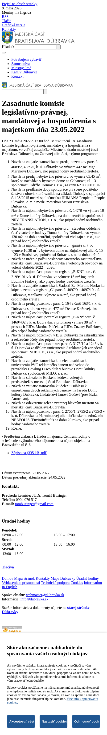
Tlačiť (6, 21)
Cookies (76, 583)
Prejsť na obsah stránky (19, 4)
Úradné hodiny (87, 578)
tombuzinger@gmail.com (34, 504)
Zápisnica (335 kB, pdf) (29, 453)
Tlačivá (8, 567)
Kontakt (17, 76)
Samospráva (20, 64)
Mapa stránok (24, 578)
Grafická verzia (13, 25)
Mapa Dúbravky (63, 578)
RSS (5, 17)
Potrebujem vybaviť (26, 59)
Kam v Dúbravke (24, 72)
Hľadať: (8, 47)
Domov (7, 578)
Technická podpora (55, 583)
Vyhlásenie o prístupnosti (21, 583)
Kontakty (9, 29)
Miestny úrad (21, 68)
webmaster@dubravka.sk (45, 595)
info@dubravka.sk (34, 599)
